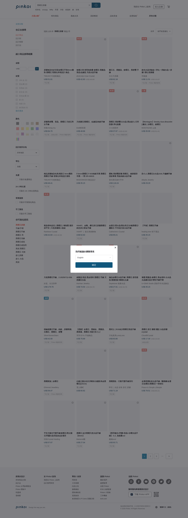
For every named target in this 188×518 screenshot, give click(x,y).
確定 (94, 265)
